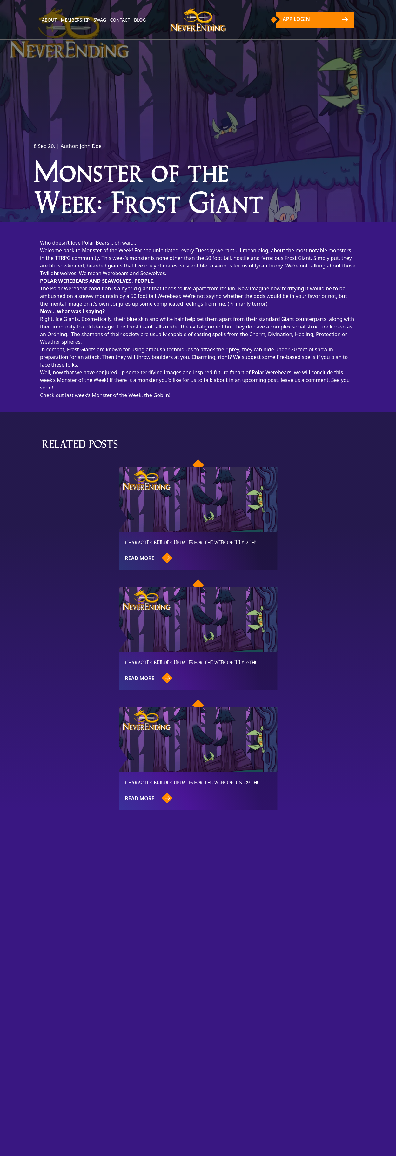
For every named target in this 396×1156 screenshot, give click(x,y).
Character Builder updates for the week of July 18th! (190, 542)
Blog (140, 20)
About (49, 20)
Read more (149, 558)
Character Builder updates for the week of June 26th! (191, 782)
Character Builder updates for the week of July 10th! (190, 662)
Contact (120, 20)
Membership (75, 20)
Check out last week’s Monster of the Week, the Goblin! (105, 395)
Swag (100, 20)
